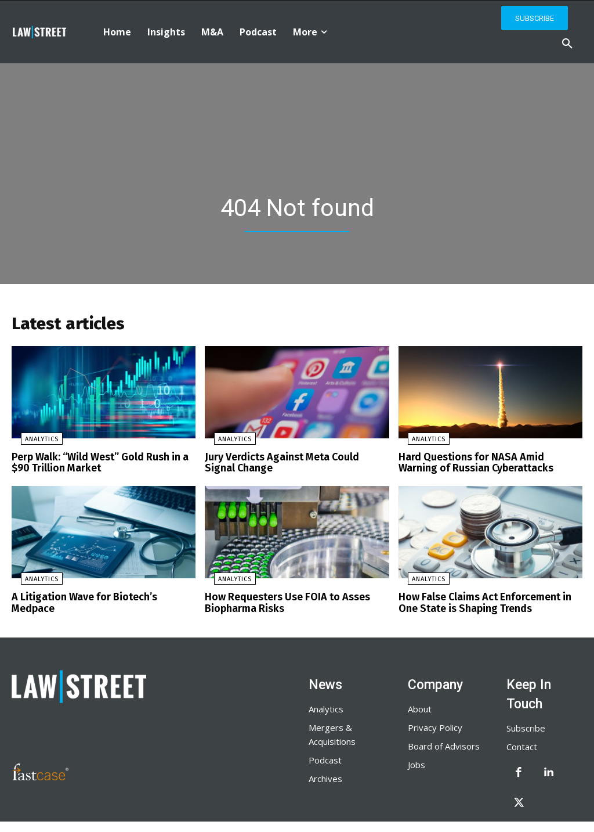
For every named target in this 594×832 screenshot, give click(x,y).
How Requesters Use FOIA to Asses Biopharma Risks (282, 603)
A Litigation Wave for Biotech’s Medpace (101, 597)
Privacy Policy (435, 726)
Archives (325, 777)
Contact (521, 745)
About (420, 708)
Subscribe (525, 727)
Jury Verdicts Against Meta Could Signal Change (292, 465)
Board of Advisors (444, 745)
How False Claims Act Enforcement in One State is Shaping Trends (489, 603)
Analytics (32, 442)
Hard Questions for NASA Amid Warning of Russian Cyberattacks (490, 465)
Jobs (416, 763)
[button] (567, 44)
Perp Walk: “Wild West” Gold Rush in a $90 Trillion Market (95, 465)
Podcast (325, 759)
